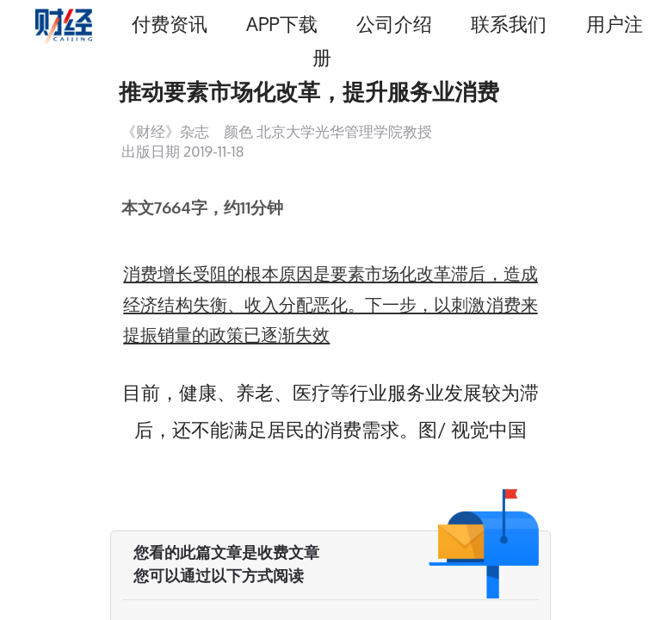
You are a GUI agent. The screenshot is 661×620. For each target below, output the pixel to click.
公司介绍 (394, 23)
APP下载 (281, 23)
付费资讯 (169, 23)
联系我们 (509, 23)
